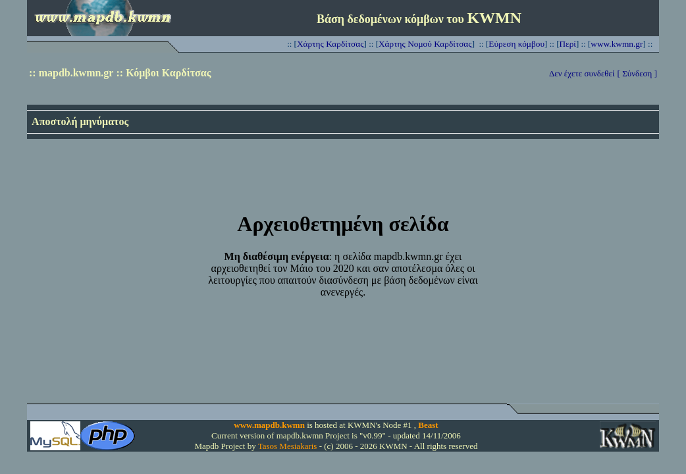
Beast (428, 425)
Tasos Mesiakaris (287, 446)
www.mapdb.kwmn (269, 425)
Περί (567, 44)
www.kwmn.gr (617, 44)
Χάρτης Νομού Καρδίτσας (425, 44)
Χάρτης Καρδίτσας (330, 44)
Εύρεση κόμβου (516, 44)
